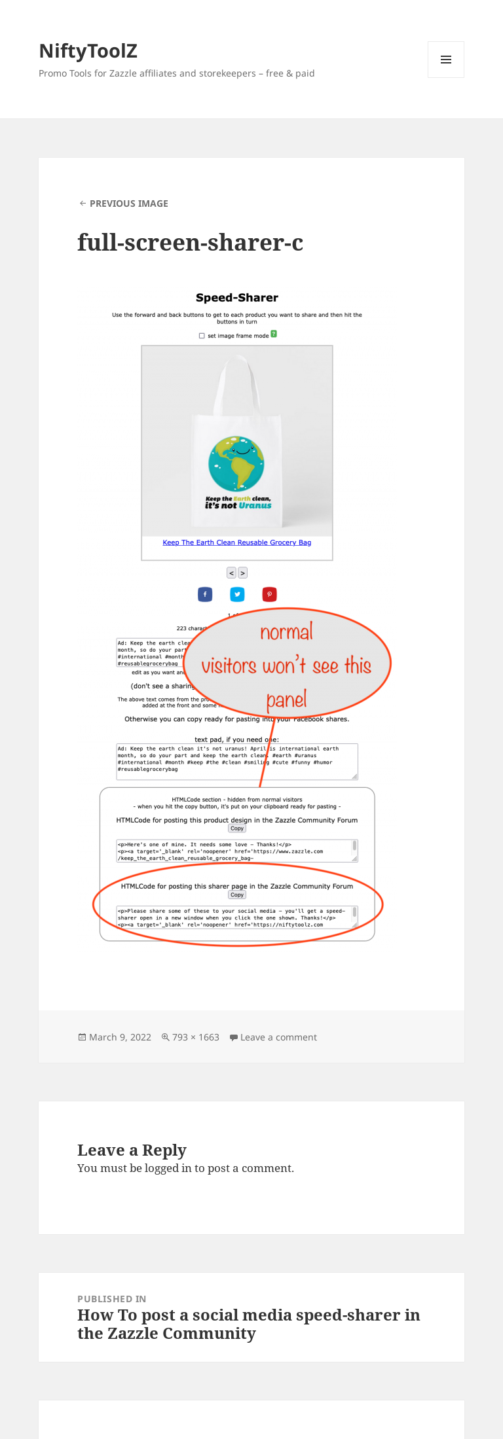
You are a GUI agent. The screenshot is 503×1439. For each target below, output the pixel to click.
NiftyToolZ (88, 50)
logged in (168, 1167)
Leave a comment (278, 1037)
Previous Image (129, 203)
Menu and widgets (446, 77)
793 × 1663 (195, 1037)
